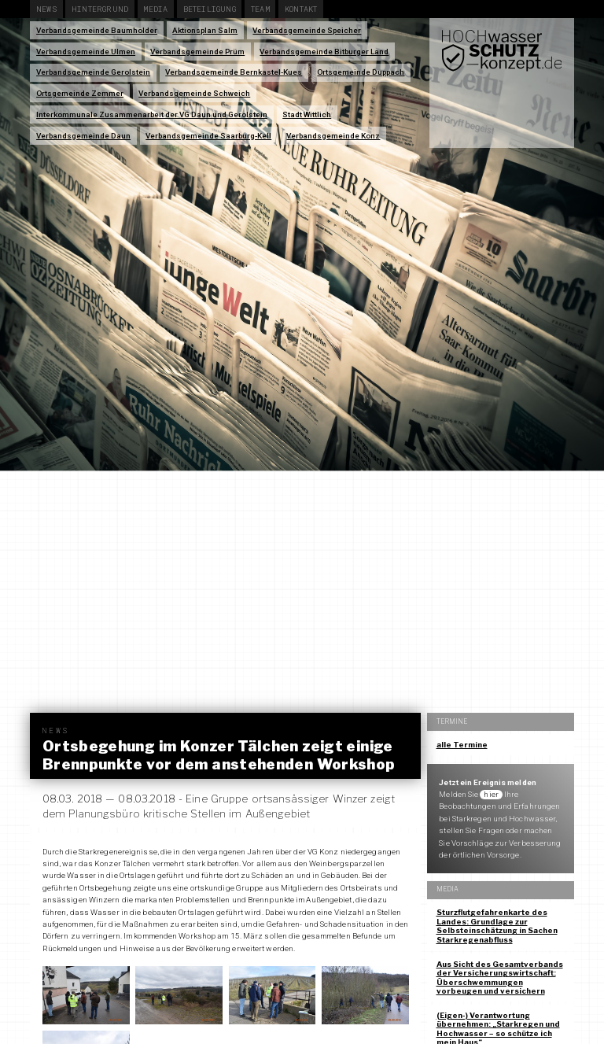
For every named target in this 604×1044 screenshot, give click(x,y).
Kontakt (301, 9)
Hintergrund (100, 9)
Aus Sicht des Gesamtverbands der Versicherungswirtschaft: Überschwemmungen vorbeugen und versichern (499, 978)
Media (155, 9)
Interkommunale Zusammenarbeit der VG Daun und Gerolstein (151, 114)
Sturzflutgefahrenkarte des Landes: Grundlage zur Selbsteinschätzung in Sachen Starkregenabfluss (497, 926)
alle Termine (462, 744)
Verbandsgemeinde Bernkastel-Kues (233, 72)
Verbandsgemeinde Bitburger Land (324, 51)
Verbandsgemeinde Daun (83, 135)
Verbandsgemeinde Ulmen (85, 51)
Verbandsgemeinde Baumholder (96, 30)
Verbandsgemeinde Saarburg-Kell (208, 135)
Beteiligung (209, 9)
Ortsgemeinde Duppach (360, 72)
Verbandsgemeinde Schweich (194, 93)
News (46, 9)
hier (491, 794)
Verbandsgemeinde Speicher (306, 30)
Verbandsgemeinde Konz (333, 135)
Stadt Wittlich (306, 114)
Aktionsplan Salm (205, 30)
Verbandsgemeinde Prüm (197, 51)
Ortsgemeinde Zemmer (79, 93)
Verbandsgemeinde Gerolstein (93, 72)
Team (260, 9)
